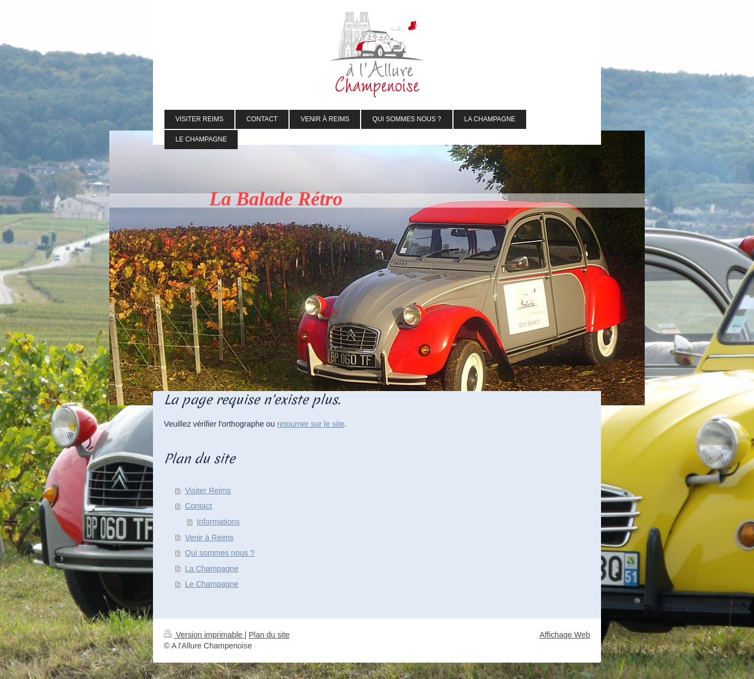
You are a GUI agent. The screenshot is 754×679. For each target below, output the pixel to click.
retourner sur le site (310, 424)
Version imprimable (204, 634)
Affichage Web (565, 634)
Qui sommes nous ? (220, 552)
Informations (218, 521)
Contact (198, 505)
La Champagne (212, 568)
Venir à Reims (209, 537)
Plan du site (269, 634)
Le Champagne (212, 584)
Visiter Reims (208, 490)
